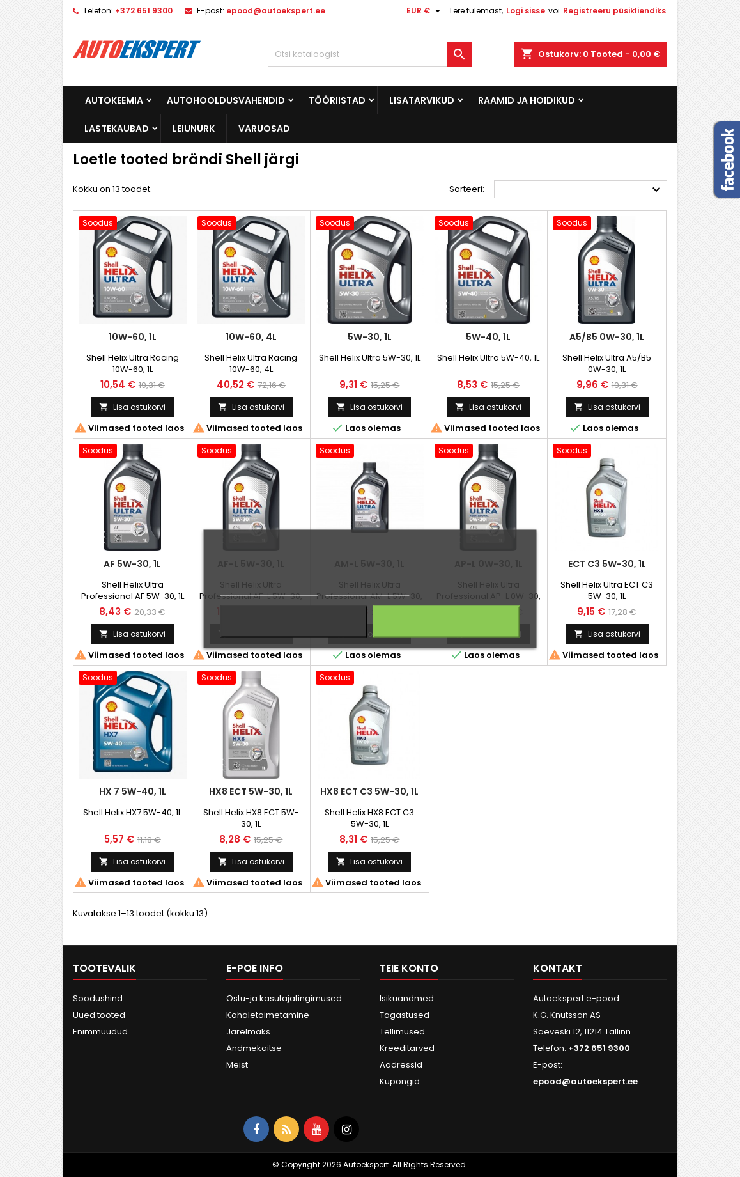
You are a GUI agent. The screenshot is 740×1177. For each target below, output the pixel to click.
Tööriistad (337, 100)
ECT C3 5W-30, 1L (607, 563)
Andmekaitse (254, 1048)
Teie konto (409, 968)
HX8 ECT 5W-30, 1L (251, 791)
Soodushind (98, 998)
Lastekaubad (116, 128)
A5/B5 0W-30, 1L (606, 337)
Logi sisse (525, 10)
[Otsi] (370, 54)
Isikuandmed (407, 998)
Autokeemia (114, 100)
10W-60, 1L (133, 337)
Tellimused (402, 1031)
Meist (237, 1065)
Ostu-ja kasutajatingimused (284, 998)
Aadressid (401, 1065)
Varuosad (264, 128)
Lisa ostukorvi (132, 406)
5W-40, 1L (488, 337)
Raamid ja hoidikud (526, 100)
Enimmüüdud (100, 1031)
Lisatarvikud (421, 100)
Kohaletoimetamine (267, 1015)
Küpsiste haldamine (367, 589)
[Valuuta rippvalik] (424, 11)
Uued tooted (99, 1015)
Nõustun (446, 621)
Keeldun (293, 621)
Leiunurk (194, 128)
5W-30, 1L (370, 337)
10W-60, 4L (251, 337)
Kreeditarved (407, 1048)
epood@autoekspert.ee (275, 10)
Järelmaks (248, 1031)
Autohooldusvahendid (226, 100)
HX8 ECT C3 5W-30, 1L (369, 791)
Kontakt (557, 968)
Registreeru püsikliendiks (614, 10)
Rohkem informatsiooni (269, 589)
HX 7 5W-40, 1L (132, 791)
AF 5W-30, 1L (132, 563)
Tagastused (404, 1015)
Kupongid (400, 1081)
